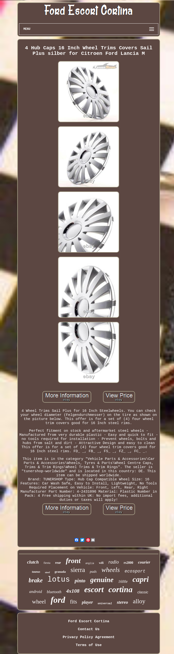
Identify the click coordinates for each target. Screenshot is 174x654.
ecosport (135, 571)
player (87, 602)
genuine (102, 580)
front (73, 561)
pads (93, 571)
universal (105, 603)
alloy (139, 601)
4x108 (72, 591)
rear (58, 563)
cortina (121, 589)
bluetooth (54, 592)
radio (113, 562)
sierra (78, 569)
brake (36, 580)
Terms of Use (89, 645)
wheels (111, 569)
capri (140, 579)
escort (94, 589)
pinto (80, 581)
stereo (122, 602)
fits (73, 602)
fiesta (47, 563)
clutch (33, 562)
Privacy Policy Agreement (89, 637)
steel (47, 572)
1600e (123, 581)
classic (142, 592)
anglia (89, 563)
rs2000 (128, 563)
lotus (58, 579)
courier (144, 562)
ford (58, 600)
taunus (36, 571)
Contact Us (88, 629)
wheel (39, 601)
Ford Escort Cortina (88, 621)
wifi (101, 563)
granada (60, 571)
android (35, 591)
